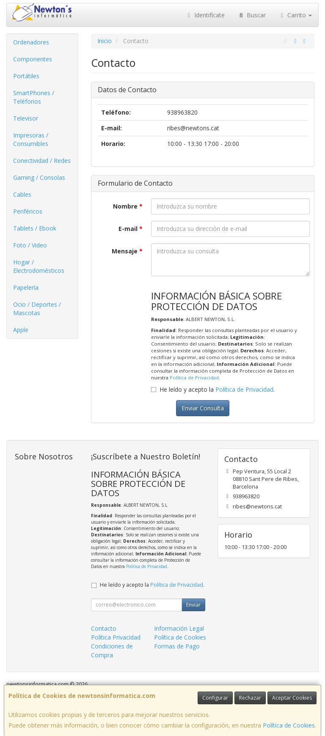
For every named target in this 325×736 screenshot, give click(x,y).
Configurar (215, 697)
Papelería (26, 287)
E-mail (130, 229)
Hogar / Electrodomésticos (38, 266)
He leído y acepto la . (217, 389)
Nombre (128, 206)
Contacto (103, 628)
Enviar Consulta (203, 408)
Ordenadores (31, 42)
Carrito (295, 15)
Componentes (32, 59)
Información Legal (179, 628)
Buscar (251, 15)
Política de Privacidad (194, 377)
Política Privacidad (115, 637)
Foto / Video (30, 245)
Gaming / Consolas (39, 177)
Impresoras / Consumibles (30, 139)
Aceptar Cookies (292, 697)
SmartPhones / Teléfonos (33, 97)
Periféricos (27, 211)
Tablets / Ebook (34, 228)
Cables (22, 194)
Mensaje (127, 251)
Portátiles (26, 76)
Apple (20, 330)
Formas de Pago (177, 646)
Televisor (25, 118)
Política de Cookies (289, 725)
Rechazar (250, 697)
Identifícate (205, 15)
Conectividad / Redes (42, 161)
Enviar (193, 604)
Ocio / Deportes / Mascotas (37, 308)
